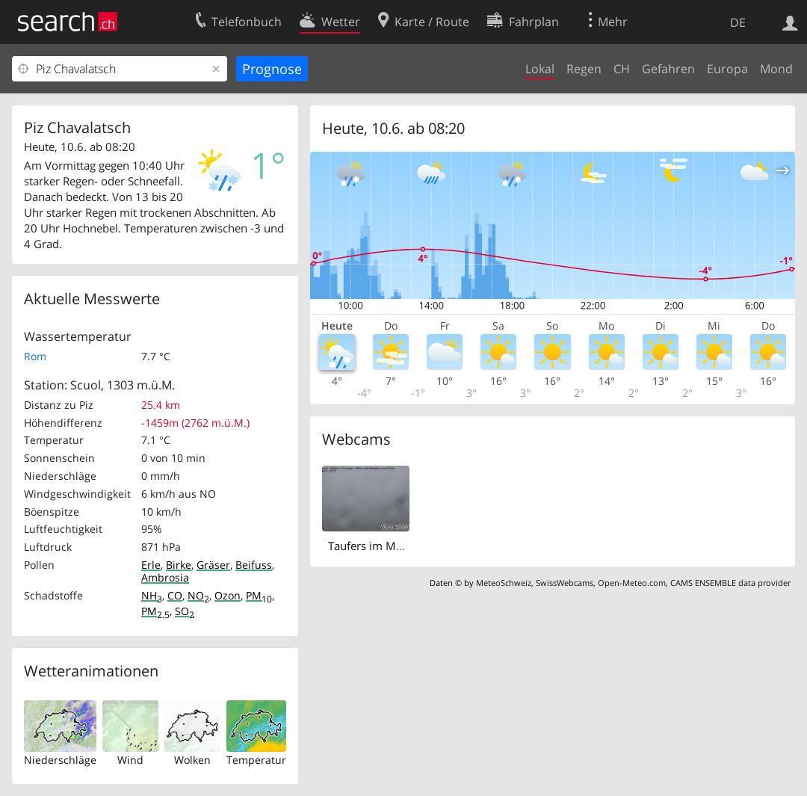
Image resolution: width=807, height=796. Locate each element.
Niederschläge (60, 760)
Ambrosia (165, 577)
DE (738, 22)
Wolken (192, 760)
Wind (130, 760)
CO (174, 595)
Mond (776, 69)
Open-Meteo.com (632, 582)
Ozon (227, 595)
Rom (35, 356)
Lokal (539, 69)
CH (621, 69)
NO (198, 595)
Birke (178, 565)
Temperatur (256, 760)
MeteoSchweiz (503, 582)
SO (184, 611)
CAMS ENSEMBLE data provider (730, 582)
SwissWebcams (564, 582)
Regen (584, 69)
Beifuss (253, 565)
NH (151, 595)
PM (259, 595)
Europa (727, 69)
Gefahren (668, 69)
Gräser (213, 565)
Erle (151, 565)
